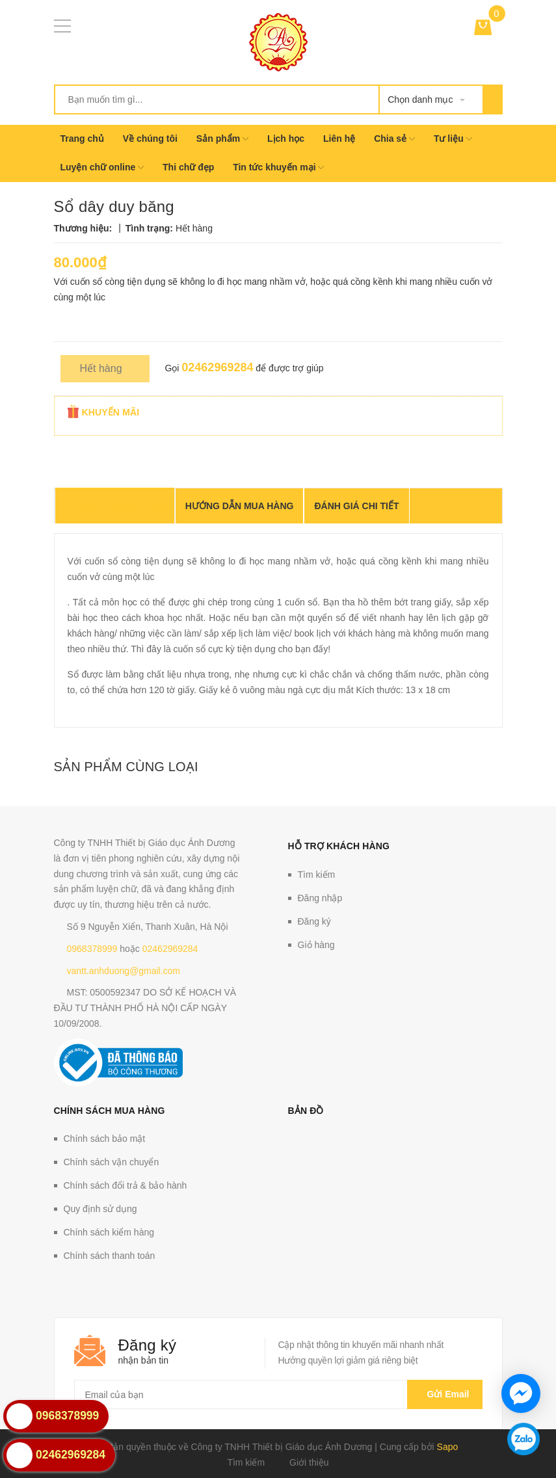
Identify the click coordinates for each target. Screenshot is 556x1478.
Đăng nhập (320, 898)
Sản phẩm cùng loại (126, 766)
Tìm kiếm (317, 874)
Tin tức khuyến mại (278, 167)
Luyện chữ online (102, 167)
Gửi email (444, 1394)
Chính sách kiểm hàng (109, 1232)
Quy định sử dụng (100, 1209)
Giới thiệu (309, 1462)
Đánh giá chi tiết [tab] (356, 506)
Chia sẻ (394, 138)
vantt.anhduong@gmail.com (124, 971)
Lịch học (285, 138)
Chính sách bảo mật (105, 1138)
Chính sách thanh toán (109, 1255)
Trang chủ (82, 138)
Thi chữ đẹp (188, 167)
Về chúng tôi (150, 138)
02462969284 (217, 367)
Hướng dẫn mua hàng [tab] (239, 506)
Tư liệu (453, 138)
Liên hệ (339, 138)
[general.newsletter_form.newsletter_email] (278, 1394)
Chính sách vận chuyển (111, 1162)
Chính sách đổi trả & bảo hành (125, 1185)
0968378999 (92, 949)
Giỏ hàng (316, 945)
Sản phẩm (222, 138)
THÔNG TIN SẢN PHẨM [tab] (115, 506)
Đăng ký (314, 921)
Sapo (447, 1447)
